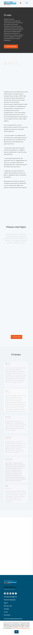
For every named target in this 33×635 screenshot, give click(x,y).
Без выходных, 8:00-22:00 (9, 589)
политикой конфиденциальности (21, 628)
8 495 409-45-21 (10, 587)
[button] (11, 46)
